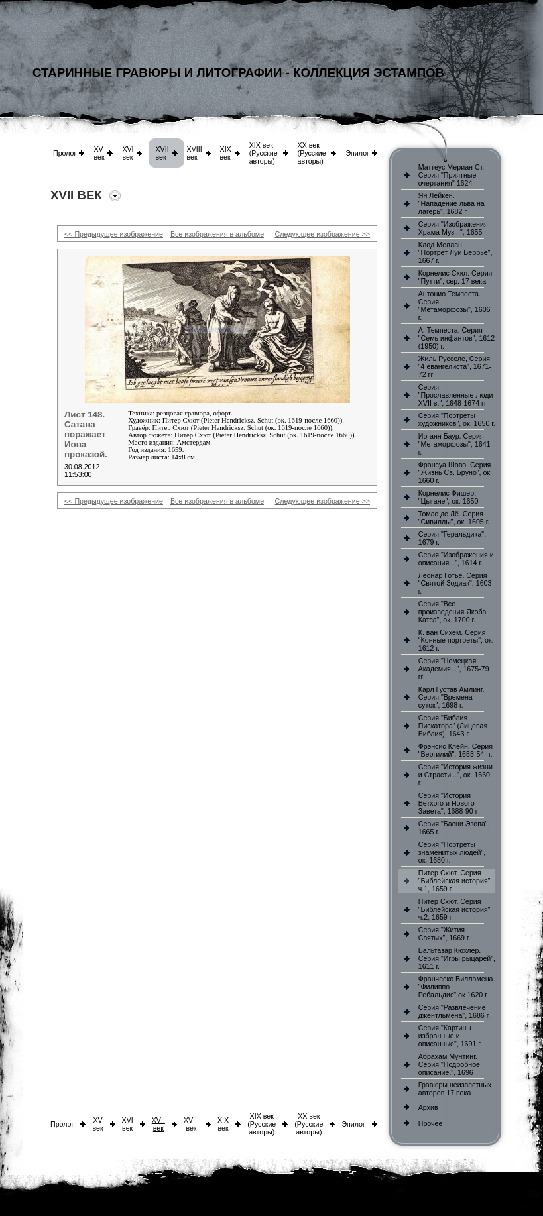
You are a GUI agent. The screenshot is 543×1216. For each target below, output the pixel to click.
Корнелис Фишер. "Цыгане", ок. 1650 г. (451, 497)
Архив (428, 1107)
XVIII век (194, 153)
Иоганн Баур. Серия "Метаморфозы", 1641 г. (454, 444)
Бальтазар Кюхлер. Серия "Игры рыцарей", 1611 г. (456, 958)
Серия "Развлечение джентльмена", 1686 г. (454, 1011)
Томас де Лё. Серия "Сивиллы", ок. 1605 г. (454, 517)
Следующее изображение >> (322, 234)
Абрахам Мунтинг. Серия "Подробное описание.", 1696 (449, 1064)
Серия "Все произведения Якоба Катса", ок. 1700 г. (452, 612)
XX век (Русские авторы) (312, 153)
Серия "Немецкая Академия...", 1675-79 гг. (453, 669)
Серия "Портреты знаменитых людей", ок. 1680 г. (451, 852)
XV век (98, 153)
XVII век (161, 153)
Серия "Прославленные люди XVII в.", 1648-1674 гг (455, 395)
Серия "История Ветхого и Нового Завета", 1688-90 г (448, 803)
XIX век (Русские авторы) (263, 153)
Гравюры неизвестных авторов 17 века (454, 1089)
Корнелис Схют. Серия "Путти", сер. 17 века (455, 277)
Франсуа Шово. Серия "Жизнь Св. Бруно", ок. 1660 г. (455, 472)
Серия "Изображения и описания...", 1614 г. (456, 559)
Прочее (430, 1123)
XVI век (127, 153)
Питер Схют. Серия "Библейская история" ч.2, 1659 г (454, 909)
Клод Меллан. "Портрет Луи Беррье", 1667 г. (455, 252)
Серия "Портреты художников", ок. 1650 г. (456, 419)
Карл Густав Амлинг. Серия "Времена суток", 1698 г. (451, 697)
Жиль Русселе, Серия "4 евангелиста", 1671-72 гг (454, 366)
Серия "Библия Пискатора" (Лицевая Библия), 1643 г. (452, 726)
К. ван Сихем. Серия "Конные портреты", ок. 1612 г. (456, 640)
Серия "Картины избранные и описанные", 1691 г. (450, 1036)
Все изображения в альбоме (217, 234)
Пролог (64, 153)
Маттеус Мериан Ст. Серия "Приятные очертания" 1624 (451, 175)
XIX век (225, 153)
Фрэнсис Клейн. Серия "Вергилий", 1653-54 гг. (455, 750)
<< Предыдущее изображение (113, 234)
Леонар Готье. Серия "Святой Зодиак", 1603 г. (455, 583)
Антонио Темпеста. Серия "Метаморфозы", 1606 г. (454, 305)
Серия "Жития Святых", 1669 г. (444, 934)
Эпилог (357, 153)
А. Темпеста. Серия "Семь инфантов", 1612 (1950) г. (456, 338)
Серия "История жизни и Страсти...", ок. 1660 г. (455, 775)
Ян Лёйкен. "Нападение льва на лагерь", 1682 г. (451, 203)
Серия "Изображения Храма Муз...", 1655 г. (453, 228)
